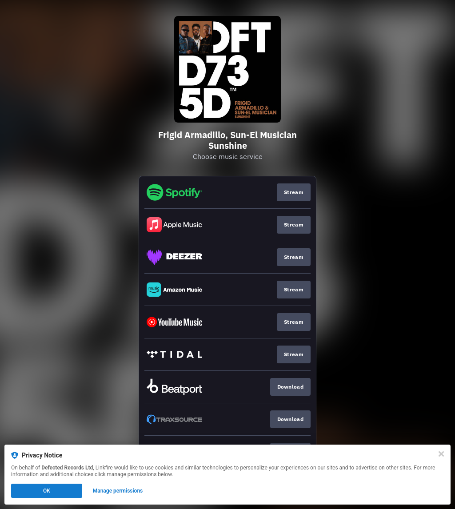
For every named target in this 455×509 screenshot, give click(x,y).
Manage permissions (118, 491)
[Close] (441, 454)
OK (46, 491)
